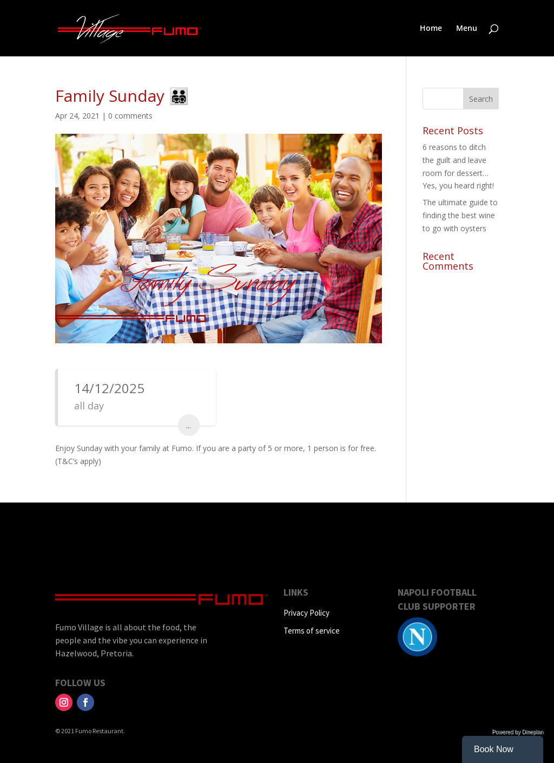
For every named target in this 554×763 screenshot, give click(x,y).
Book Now (493, 749)
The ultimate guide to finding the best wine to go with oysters (460, 215)
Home (431, 28)
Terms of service (311, 630)
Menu (466, 28)
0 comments (130, 115)
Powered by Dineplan (517, 732)
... (188, 425)
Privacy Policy (306, 613)
